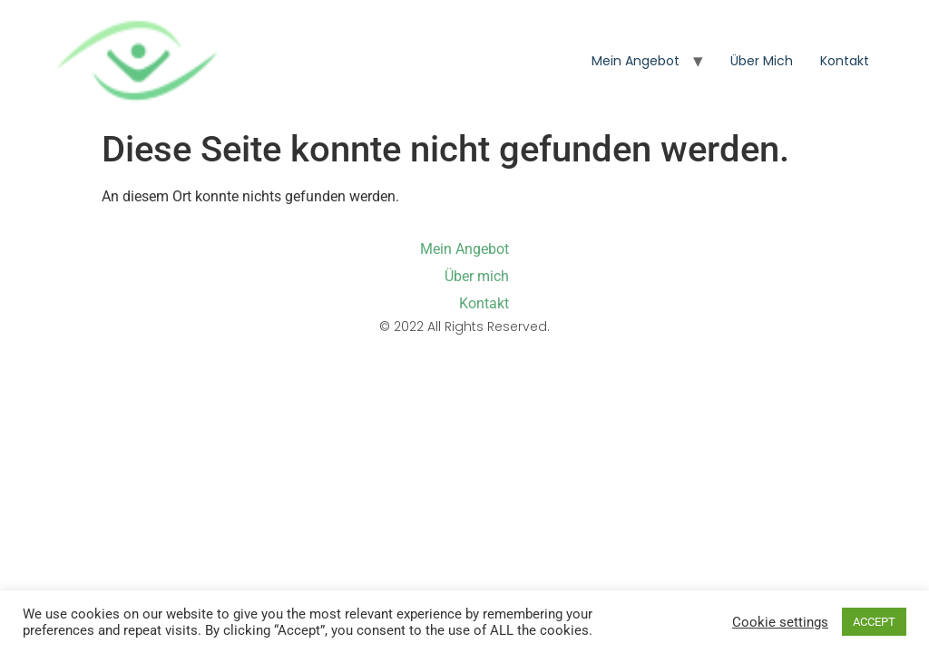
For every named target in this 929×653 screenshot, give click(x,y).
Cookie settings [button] (780, 622)
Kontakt (844, 61)
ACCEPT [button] (874, 622)
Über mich (761, 61)
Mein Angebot (636, 61)
